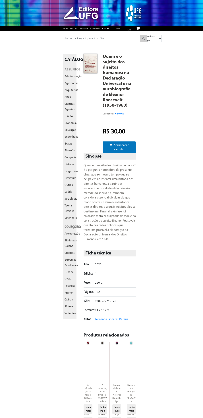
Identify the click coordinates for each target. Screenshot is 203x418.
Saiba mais (89, 409)
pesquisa (70, 286)
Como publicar (119, 30)
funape (69, 272)
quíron (69, 299)
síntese (69, 306)
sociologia (71, 198)
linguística (71, 171)
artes (68, 97)
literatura (70, 178)
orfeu (68, 279)
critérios (69, 253)
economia (71, 123)
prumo (69, 292)
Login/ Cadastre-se (126, 28)
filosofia (70, 150)
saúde (68, 192)
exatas (68, 143)
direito (69, 116)
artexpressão (72, 233)
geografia (70, 157)
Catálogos (95, 29)
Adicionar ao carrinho (119, 147)
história (69, 164)
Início (65, 29)
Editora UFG (73, 30)
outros (69, 185)
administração (73, 76)
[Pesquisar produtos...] (101, 38)
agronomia (71, 83)
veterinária (71, 218)
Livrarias (84, 29)
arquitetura (71, 90)
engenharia (71, 136)
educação (70, 130)
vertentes (70, 313)
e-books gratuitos (106, 30)
